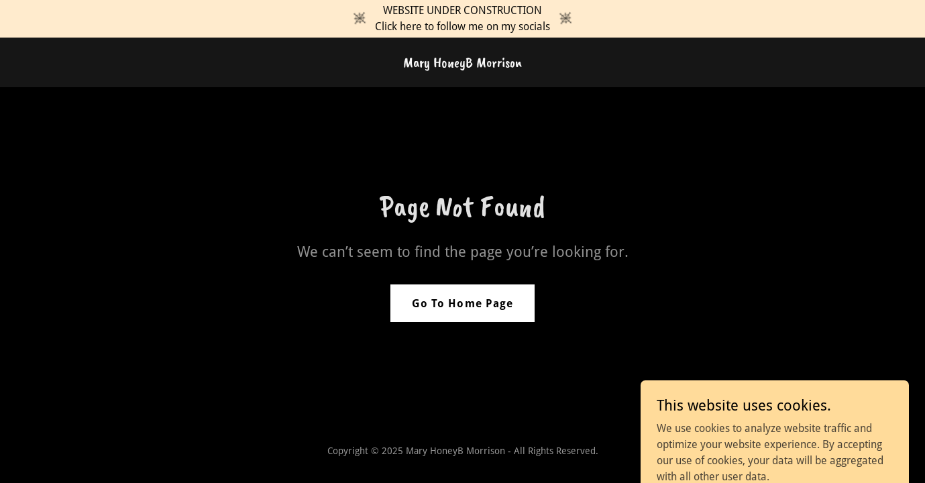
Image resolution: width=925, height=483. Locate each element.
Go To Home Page (462, 303)
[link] (462, 63)
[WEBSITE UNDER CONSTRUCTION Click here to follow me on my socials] (462, 19)
